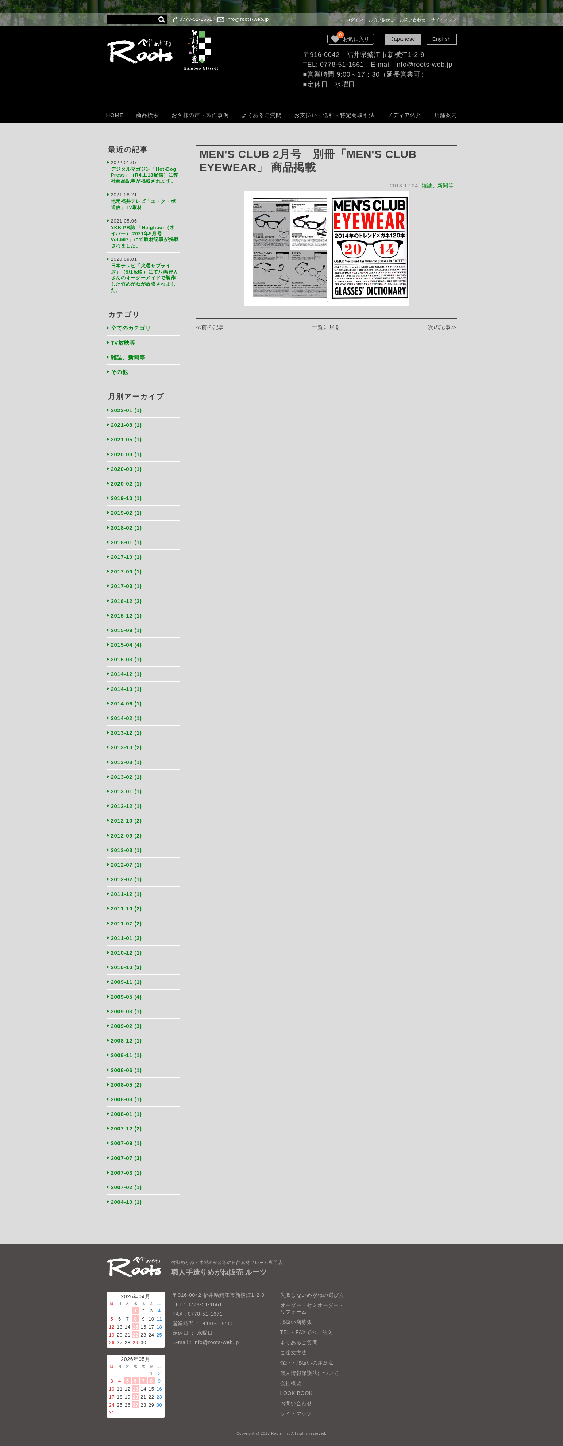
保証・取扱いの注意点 (307, 1363)
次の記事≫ (442, 327)
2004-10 (126, 1202)
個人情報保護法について (309, 1373)
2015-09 (126, 630)
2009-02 (126, 1026)
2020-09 (126, 454)
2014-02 (126, 718)
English (441, 39)
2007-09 (126, 1143)
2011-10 (126, 908)
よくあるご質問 (262, 115)
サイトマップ (443, 20)
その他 (119, 372)
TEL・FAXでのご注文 (306, 1332)
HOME (115, 115)
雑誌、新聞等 (437, 186)
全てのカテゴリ (131, 328)
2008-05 (126, 1085)
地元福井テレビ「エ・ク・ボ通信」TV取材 (143, 204)
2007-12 (126, 1128)
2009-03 (126, 1011)
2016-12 (126, 601)
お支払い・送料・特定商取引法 (334, 115)
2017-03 (126, 586)
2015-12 (126, 615)
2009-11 (126, 982)
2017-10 (126, 557)
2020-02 (126, 483)
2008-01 (126, 1114)
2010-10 (126, 967)
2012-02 (126, 879)
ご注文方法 (293, 1353)
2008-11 (126, 1055)
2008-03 (126, 1099)
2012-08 (126, 850)
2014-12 (126, 674)
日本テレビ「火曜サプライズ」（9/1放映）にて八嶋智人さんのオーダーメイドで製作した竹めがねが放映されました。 (144, 278)
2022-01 (126, 410)
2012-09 (126, 835)
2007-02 (126, 1187)
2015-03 (126, 659)
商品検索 (147, 115)
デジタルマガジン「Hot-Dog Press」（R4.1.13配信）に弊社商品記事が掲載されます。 (144, 175)
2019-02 (126, 513)
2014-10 (126, 689)
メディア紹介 (404, 115)
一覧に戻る (326, 327)
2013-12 (126, 733)
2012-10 (126, 820)
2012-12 (126, 806)
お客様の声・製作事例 (200, 115)
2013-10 (126, 747)
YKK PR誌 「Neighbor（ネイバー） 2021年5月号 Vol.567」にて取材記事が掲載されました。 (145, 236)
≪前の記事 (210, 327)
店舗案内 (445, 115)
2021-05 (126, 439)
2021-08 (126, 425)
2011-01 (126, 938)
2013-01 (126, 791)
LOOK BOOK (296, 1393)
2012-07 (126, 865)
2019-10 (126, 498)
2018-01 (126, 542)
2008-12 (126, 1040)
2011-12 (126, 894)
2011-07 (126, 923)
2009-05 (126, 997)
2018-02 (126, 528)
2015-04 (126, 645)
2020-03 (126, 469)
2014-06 (126, 703)
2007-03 (126, 1172)
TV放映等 (123, 343)
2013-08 (126, 762)
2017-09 (126, 571)
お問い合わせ (412, 20)
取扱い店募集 (296, 1322)
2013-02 (126, 777)
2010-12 (126, 953)
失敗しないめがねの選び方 (312, 1295)
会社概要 (291, 1383)
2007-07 (126, 1158)
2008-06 (126, 1070)
